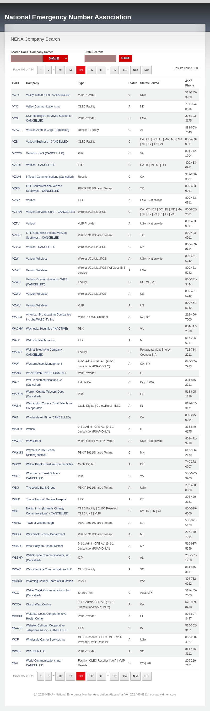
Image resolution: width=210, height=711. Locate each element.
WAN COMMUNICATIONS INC (46, 373)
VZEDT (17, 165)
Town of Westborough (40, 522)
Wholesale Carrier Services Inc (45, 639)
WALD (16, 340)
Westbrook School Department (45, 534)
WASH (16, 405)
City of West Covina (38, 604)
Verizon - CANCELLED (40, 165)
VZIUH (16, 176)
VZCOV (17, 153)
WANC (16, 373)
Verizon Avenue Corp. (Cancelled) (47, 130)
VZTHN (17, 212)
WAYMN (17, 452)
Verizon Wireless (36, 258)
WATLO (17, 429)
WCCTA (17, 628)
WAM (15, 363)
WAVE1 (17, 441)
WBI (15, 511)
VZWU (16, 293)
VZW (15, 258)
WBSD (16, 534)
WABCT (17, 317)
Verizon (31, 200)
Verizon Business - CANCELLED (47, 141)
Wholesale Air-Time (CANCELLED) (48, 417)
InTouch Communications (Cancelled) (50, 176)
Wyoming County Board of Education (49, 581)
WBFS (16, 476)
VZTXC (17, 235)
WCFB (16, 651)
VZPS (16, 188)
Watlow (30, 429)
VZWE (16, 270)
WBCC (16, 464)
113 (114, 70)
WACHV (17, 328)
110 (91, 70)
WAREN (17, 394)
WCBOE (17, 581)
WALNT (17, 352)
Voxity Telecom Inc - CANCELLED (48, 94)
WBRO (16, 522)
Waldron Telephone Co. (41, 340)
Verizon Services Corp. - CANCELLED (50, 212)
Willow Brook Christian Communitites (49, 464)
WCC (15, 592)
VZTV (16, 223)
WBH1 (16, 499)
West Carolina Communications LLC (49, 569)
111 (102, 70)
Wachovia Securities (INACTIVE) (47, 328)
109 (81, 70)
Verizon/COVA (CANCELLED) (45, 153)
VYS (15, 118)
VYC (15, 106)
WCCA (16, 604)
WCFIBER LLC (35, 651)
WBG (15, 487)
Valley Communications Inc (43, 106)
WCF (15, 639)
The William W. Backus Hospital (46, 499)
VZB (15, 141)
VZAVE (16, 130)
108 (71, 70)
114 (125, 70)
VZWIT (16, 282)
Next (135, 70)
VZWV (16, 305)
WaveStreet (33, 441)
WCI (15, 663)
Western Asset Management (44, 363)
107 (60, 70)
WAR (15, 382)
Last (147, 70)
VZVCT (17, 247)
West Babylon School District (44, 546)
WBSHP (17, 557)
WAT (15, 417)
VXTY (16, 94)
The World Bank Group (40, 487)
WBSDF (17, 546)
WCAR (16, 569)
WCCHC (17, 616)
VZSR (16, 200)
